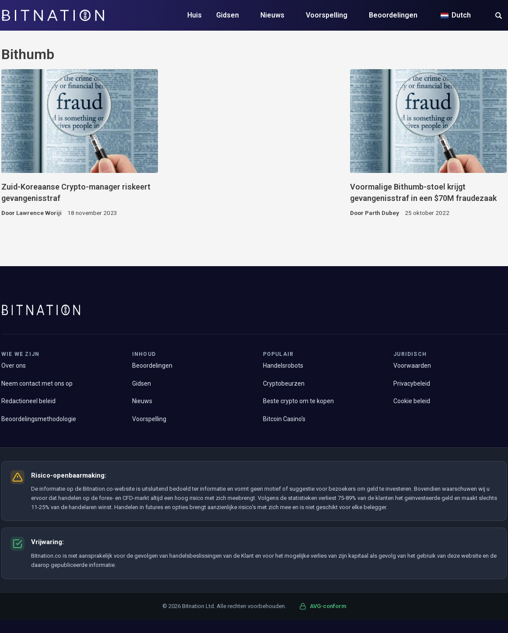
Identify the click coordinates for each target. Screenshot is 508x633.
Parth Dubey (382, 212)
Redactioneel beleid (28, 400)
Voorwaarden (412, 365)
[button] (498, 16)
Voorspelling (326, 15)
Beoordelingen (393, 15)
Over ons (13, 365)
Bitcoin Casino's (284, 418)
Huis (194, 15)
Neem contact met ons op (37, 383)
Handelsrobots (283, 365)
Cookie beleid (411, 400)
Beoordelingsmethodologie (38, 418)
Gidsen (227, 15)
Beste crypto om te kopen (298, 400)
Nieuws (272, 15)
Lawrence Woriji (39, 212)
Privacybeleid (411, 383)
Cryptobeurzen (284, 383)
